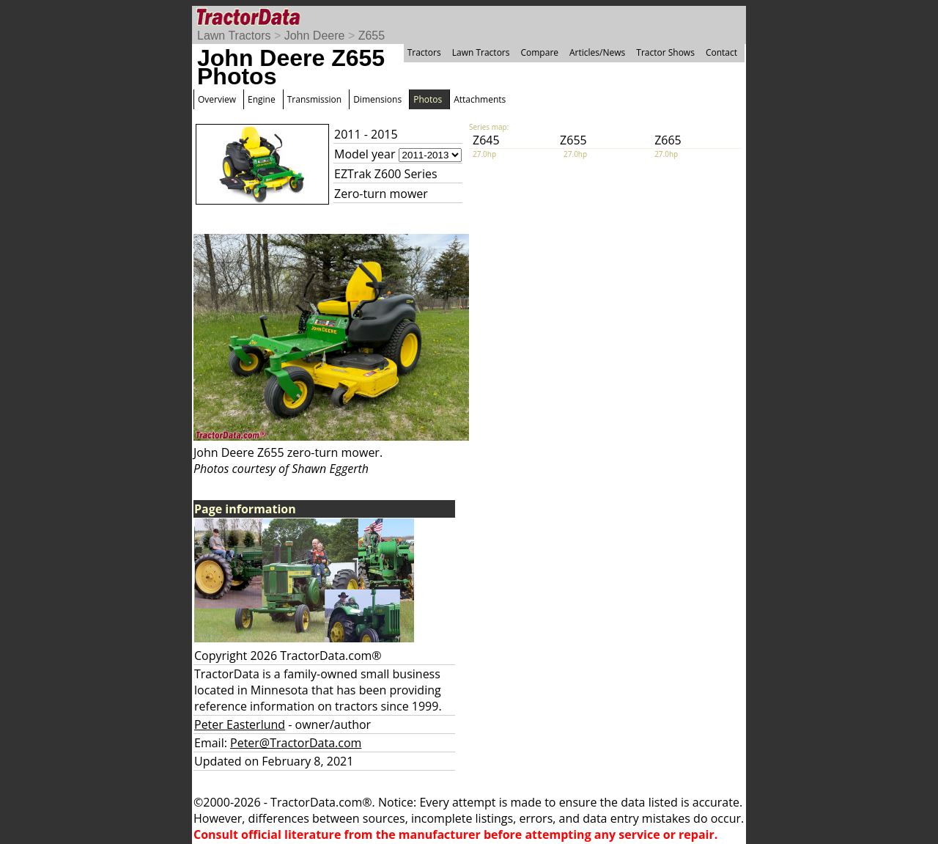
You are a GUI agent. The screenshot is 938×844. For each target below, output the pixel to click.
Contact (721, 52)
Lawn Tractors (233, 35)
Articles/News (597, 52)
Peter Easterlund (239, 724)
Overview (217, 99)
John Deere (314, 35)
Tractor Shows (665, 52)
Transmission (314, 99)
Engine (262, 99)
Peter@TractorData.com (295, 743)
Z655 (371, 35)
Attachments (480, 99)
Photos (427, 99)
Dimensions (377, 99)
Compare (539, 52)
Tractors (424, 52)
